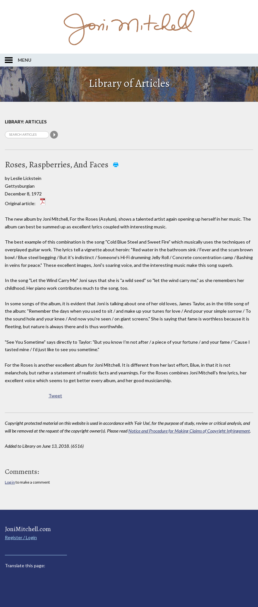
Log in (10, 482)
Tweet (55, 395)
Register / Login (21, 537)
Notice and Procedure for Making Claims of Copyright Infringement (189, 431)
